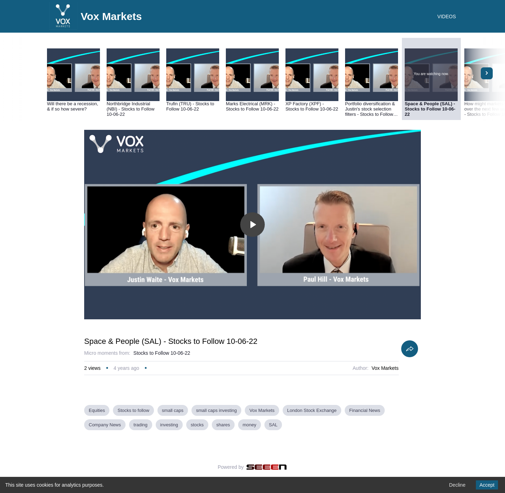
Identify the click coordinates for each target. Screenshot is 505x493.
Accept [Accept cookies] (486, 485)
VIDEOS (446, 16)
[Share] (409, 348)
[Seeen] (267, 467)
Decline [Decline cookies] (457, 485)
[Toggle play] (252, 224)
